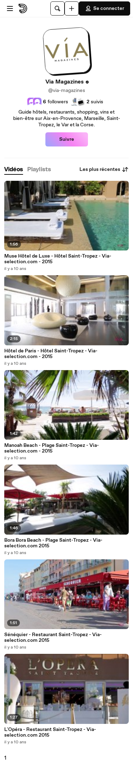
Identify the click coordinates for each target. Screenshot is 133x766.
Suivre (66, 139)
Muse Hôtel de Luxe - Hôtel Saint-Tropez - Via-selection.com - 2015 (57, 259)
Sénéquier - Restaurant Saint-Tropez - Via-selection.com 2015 (53, 637)
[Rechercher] (57, 8)
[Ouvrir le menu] (10, 8)
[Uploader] (72, 8)
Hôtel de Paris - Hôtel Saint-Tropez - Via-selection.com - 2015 (51, 353)
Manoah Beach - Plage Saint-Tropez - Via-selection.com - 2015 (51, 448)
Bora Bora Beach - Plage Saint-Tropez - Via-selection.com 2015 (53, 543)
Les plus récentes (104, 169)
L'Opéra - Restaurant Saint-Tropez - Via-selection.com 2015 (50, 732)
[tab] (13, 169)
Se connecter (104, 8)
